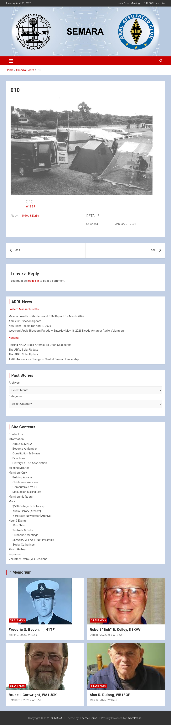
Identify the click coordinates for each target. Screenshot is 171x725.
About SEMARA (22, 444)
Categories (16, 396)
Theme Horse (88, 718)
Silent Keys (17, 620)
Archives (14, 382)
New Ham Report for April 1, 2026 (30, 326)
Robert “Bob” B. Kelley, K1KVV (115, 629)
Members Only (18, 472)
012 (17, 250)
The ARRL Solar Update (23, 349)
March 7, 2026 (17, 634)
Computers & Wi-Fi (25, 487)
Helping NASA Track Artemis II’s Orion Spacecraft (40, 345)
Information (16, 439)
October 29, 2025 (100, 634)
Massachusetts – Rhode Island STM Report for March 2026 (46, 316)
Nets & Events (18, 520)
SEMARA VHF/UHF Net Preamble (33, 540)
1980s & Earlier (31, 215)
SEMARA (56, 718)
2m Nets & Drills (23, 530)
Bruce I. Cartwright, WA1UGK (33, 695)
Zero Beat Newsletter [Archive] (32, 516)
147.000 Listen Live (154, 3)
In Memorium (19, 572)
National (14, 337)
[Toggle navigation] (11, 60)
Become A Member (25, 448)
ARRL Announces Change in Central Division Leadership (44, 359)
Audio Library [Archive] (27, 511)
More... (13, 501)
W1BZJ (30, 206)
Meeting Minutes (19, 468)
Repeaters (15, 554)
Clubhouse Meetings (25, 535)
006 (153, 250)
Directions (19, 458)
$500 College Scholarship (28, 506)
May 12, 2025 (98, 700)
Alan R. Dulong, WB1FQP (110, 695)
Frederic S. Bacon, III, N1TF (32, 629)
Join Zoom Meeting (129, 3)
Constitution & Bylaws (26, 453)
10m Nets (19, 525)
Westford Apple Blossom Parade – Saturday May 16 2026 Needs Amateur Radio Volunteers (67, 330)
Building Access (23, 477)
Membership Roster (21, 496)
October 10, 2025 (19, 700)
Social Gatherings (24, 544)
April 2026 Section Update (25, 321)
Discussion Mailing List (27, 492)
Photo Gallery (17, 549)
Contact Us (16, 434)
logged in (33, 280)
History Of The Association (30, 463)
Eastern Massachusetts (24, 309)
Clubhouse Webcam (25, 482)
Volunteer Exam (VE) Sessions (28, 559)
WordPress (134, 718)
